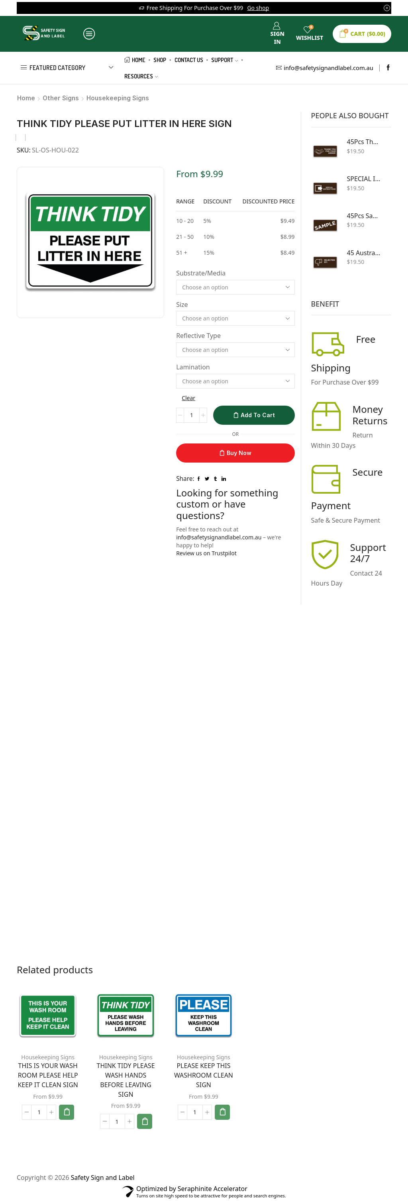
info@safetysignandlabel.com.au (218, 537)
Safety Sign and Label (103, 1177)
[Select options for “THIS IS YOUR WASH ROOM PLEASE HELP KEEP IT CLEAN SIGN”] (66, 1112)
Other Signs (61, 98)
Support (224, 59)
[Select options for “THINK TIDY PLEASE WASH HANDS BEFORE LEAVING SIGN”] (144, 1121)
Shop (159, 59)
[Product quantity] (191, 415)
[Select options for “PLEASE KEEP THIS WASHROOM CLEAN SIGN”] (222, 1112)
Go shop (258, 8)
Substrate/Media (201, 273)
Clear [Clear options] (188, 398)
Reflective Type (198, 335)
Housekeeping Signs (117, 98)
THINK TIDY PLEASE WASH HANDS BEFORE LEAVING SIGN (126, 1080)
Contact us (189, 59)
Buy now (239, 452)
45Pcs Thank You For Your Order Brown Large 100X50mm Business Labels (364, 141)
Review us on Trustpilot (206, 553)
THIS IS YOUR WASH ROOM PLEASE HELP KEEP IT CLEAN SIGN (48, 1075)
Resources (141, 76)
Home (134, 59)
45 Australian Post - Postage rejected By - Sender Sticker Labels (364, 252)
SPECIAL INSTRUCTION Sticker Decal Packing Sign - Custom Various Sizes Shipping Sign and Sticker (364, 178)
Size (182, 304)
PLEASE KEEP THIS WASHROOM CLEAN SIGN (203, 1075)
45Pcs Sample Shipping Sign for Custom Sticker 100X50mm (364, 215)
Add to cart (258, 415)
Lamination (193, 367)
